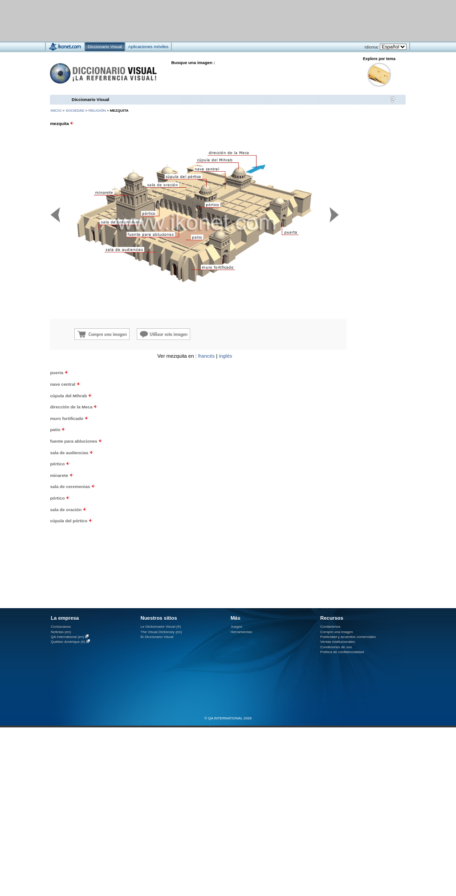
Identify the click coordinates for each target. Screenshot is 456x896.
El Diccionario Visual (156, 637)
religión (97, 111)
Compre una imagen (336, 632)
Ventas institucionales (337, 642)
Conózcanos (61, 627)
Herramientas (241, 632)
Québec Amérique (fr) (68, 642)
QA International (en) (67, 637)
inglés (225, 356)
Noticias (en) (61, 632)
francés (206, 356)
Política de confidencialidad (342, 652)
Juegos (236, 627)
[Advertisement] (111, 432)
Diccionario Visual (90, 99)
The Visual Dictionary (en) (161, 632)
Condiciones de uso (336, 647)
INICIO (55, 111)
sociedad (74, 111)
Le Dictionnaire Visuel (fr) (160, 627)
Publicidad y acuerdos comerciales (348, 637)
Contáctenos (330, 627)
